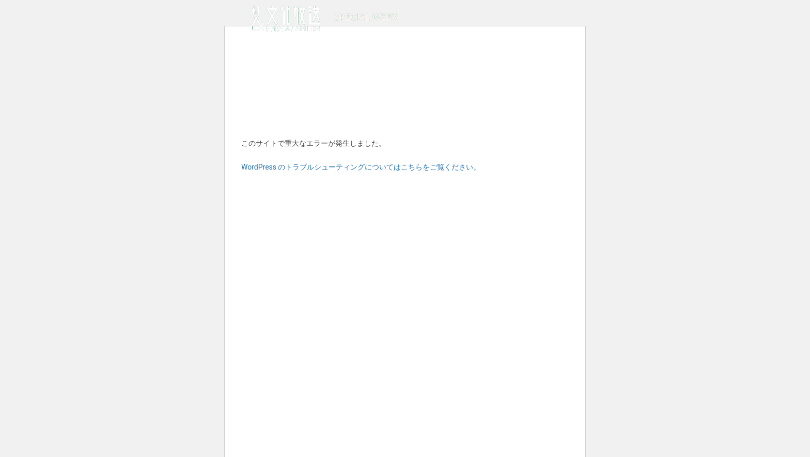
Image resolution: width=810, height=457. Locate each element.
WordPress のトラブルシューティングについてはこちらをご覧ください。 (361, 167)
